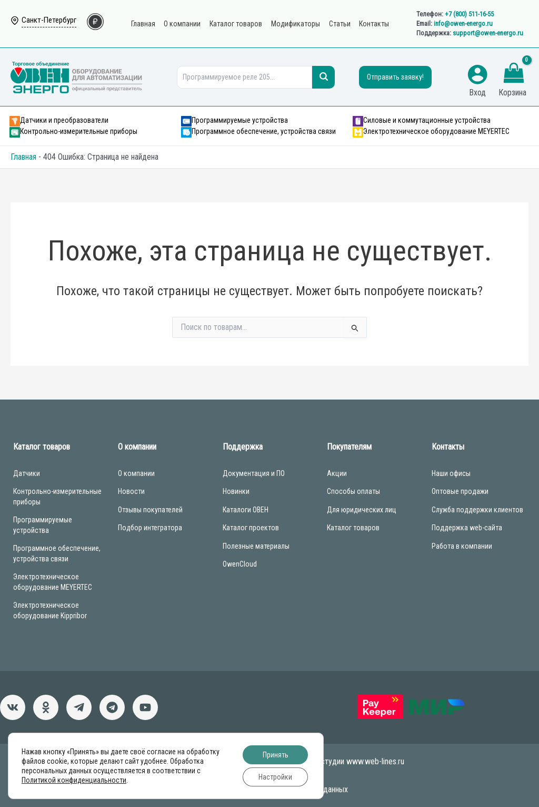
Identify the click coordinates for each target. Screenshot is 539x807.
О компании (136, 473)
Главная (23, 157)
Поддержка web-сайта (467, 527)
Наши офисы (451, 473)
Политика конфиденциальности (269, 775)
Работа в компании (462, 546)
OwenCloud (240, 564)
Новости (131, 491)
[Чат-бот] (112, 707)
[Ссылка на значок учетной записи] (477, 74)
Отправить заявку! (395, 77)
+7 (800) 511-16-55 (469, 14)
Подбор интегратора (150, 527)
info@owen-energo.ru (463, 23)
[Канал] (145, 707)
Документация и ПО (254, 473)
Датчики (26, 473)
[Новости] (79, 707)
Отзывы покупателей (150, 509)
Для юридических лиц (361, 509)
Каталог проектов (251, 527)
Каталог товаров (353, 527)
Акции (337, 473)
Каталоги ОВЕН (245, 509)
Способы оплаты (353, 491)
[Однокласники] (45, 707)
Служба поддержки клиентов (477, 509)
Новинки (236, 491)
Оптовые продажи (460, 491)
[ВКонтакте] (12, 707)
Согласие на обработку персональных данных (269, 789)
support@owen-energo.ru (488, 33)
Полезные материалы (256, 546)
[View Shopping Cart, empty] (513, 74)
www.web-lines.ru (375, 761)
